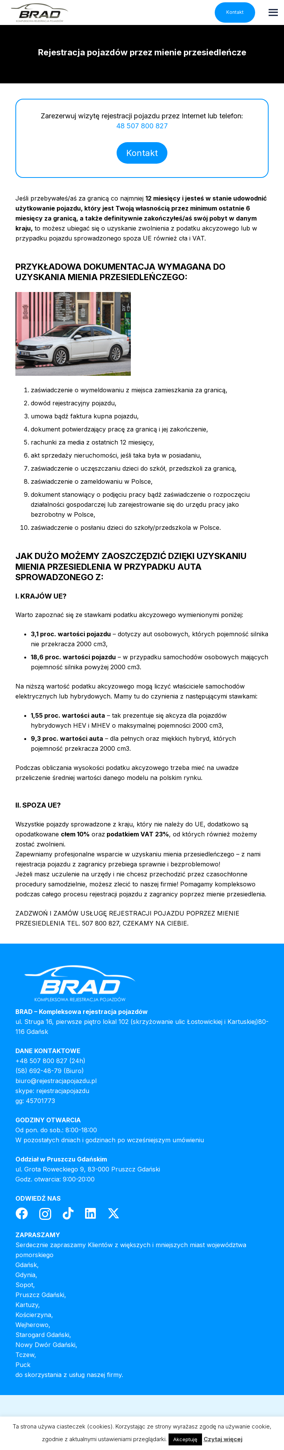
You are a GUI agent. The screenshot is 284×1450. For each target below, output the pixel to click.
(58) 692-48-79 (38, 1071)
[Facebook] (21, 1213)
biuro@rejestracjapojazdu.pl (56, 1081)
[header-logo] (39, 12)
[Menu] (273, 12)
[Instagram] (45, 1214)
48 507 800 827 (142, 126)
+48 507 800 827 (41, 1061)
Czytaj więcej (223, 1439)
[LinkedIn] (90, 1213)
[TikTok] (68, 1213)
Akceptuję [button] (185, 1439)
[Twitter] (113, 1213)
